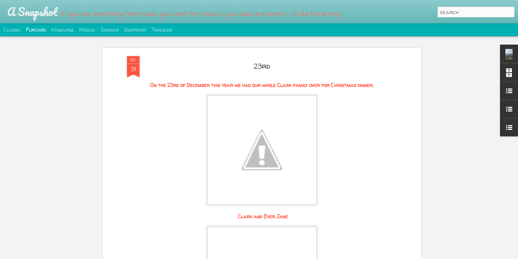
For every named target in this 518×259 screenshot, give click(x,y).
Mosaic (87, 29)
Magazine (62, 29)
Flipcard (36, 29)
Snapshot (135, 29)
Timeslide (162, 29)
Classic (12, 29)
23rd (262, 66)
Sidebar (110, 29)
